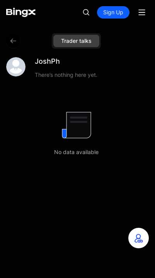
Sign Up (113, 12)
